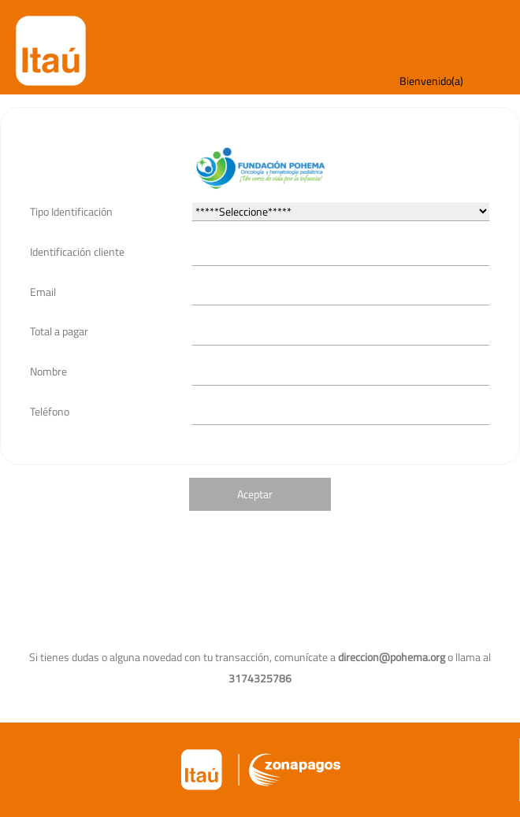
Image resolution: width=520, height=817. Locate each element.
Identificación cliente (77, 251)
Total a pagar (59, 331)
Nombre (48, 371)
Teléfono (49, 411)
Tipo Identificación (71, 211)
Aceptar (255, 494)
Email (43, 291)
